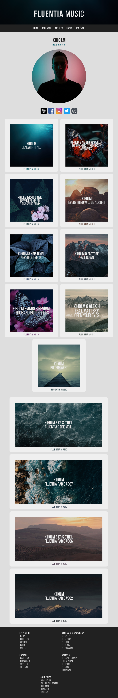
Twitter (24, 664)
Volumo (66, 642)
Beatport (67, 639)
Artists (59, 28)
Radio (69, 28)
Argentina (46, 680)
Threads (24, 667)
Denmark (45, 686)
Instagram (25, 661)
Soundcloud (68, 648)
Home (35, 28)
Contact (80, 28)
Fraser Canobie (70, 658)
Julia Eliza (68, 661)
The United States (49, 683)
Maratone (67, 670)
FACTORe (66, 664)
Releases (47, 28)
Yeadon (66, 667)
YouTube (66, 645)
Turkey (44, 692)
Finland (45, 689)
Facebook (24, 658)
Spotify (66, 636)
